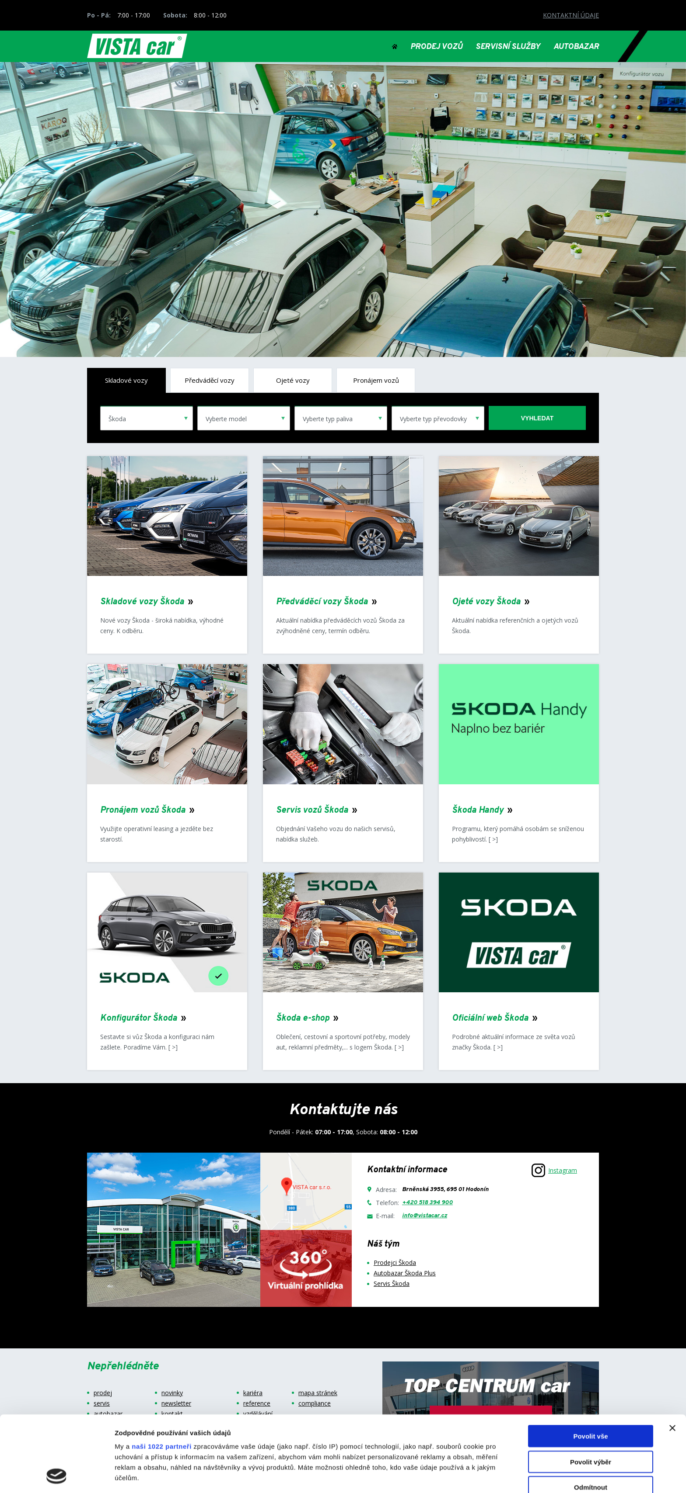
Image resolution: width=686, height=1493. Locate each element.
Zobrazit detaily (462, 1475)
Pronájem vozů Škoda (143, 810)
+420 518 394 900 (427, 1202)
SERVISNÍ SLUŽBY (508, 47)
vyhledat (537, 418)
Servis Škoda (392, 1283)
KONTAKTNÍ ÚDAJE (571, 15)
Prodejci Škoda (395, 1262)
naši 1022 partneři (162, 1375)
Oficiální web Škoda (490, 1018)
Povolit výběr (590, 1390)
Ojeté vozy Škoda (486, 602)
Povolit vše (590, 1365)
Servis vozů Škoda (312, 810)
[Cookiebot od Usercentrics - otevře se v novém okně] (56, 1476)
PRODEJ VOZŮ (436, 47)
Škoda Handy (478, 810)
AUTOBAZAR (576, 47)
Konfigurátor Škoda (138, 1018)
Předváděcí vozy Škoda (322, 602)
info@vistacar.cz (424, 1215)
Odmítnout (590, 1416)
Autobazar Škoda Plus (405, 1273)
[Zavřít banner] (672, 1357)
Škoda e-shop (302, 1018)
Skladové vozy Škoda (142, 602)
